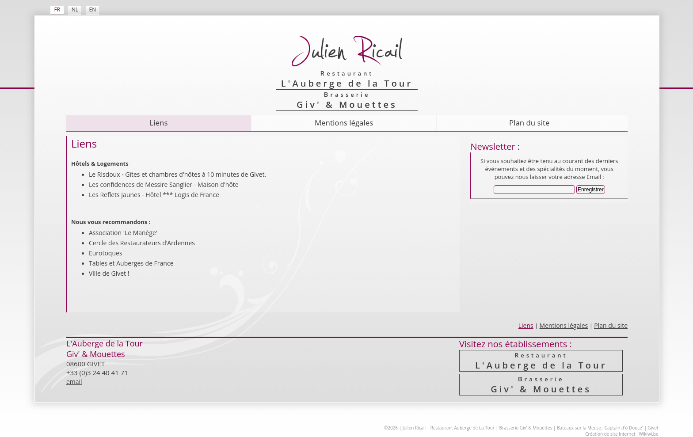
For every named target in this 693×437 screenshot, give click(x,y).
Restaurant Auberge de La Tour (462, 428)
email (74, 381)
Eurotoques (105, 253)
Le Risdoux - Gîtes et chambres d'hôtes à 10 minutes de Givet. (177, 174)
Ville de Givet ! (109, 273)
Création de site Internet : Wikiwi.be (621, 434)
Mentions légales (344, 123)
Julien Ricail (414, 428)
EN (92, 9)
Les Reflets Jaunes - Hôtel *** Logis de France (154, 194)
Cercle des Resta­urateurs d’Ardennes (142, 243)
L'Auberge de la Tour (541, 360)
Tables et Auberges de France (131, 263)
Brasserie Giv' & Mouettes (525, 428)
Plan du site (529, 123)
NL (75, 9)
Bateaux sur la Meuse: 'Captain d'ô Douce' (600, 428)
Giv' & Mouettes (541, 384)
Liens (159, 123)
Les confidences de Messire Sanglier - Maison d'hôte (164, 184)
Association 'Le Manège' (123, 232)
